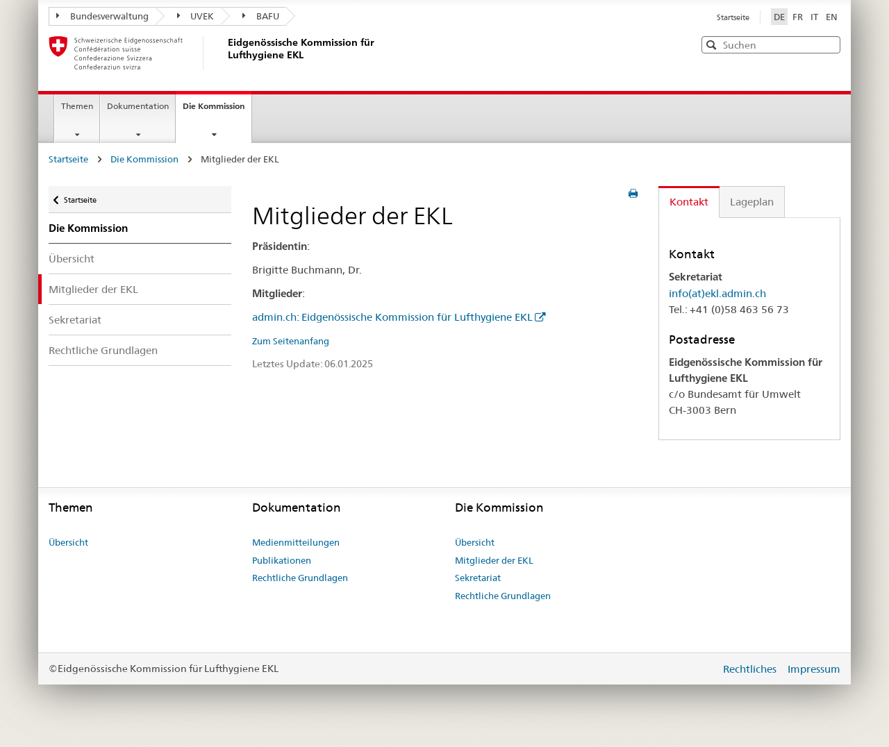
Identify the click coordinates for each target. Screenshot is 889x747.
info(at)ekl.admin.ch (717, 293)
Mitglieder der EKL (93, 289)
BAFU (260, 16)
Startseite (733, 17)
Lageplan (752, 201)
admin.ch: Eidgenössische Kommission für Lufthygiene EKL (392, 317)
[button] (828, 44)
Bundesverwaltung (102, 16)
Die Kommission (217, 110)
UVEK (196, 16)
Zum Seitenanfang (290, 340)
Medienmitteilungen (296, 542)
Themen (77, 106)
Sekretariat (75, 319)
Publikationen (281, 560)
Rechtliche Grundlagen (103, 350)
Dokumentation (138, 106)
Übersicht (71, 258)
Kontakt (689, 201)
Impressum (814, 668)
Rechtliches (751, 668)
